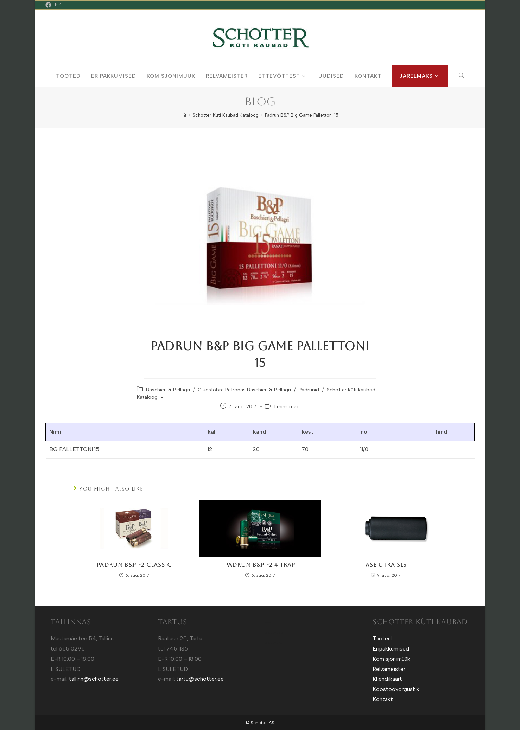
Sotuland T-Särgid (274, 633)
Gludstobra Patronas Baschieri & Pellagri (244, 390)
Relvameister (389, 669)
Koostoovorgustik (396, 689)
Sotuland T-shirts (273, 643)
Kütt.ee (268, 622)
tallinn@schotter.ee (94, 678)
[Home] (184, 115)
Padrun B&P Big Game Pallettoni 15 (301, 115)
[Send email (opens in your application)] (58, 5)
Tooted (382, 638)
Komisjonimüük (391, 658)
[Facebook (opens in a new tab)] (49, 5)
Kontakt (383, 699)
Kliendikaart (387, 678)
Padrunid (309, 390)
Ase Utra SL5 (386, 565)
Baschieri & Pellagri (168, 390)
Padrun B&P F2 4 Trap (260, 565)
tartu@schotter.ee (200, 678)
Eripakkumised (391, 648)
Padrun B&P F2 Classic (134, 565)
